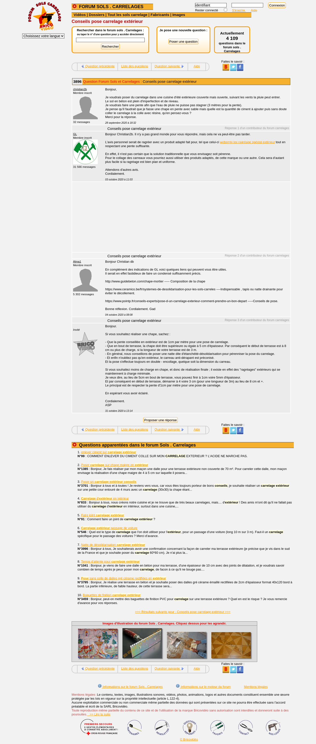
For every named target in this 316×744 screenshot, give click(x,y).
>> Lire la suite (99, 714)
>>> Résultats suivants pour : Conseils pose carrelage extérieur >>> (182, 612)
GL (75, 134)
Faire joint (102, 515)
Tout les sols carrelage (127, 15)
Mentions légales (256, 687)
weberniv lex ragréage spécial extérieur (247, 142)
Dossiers (96, 15)
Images (178, 15)
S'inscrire (239, 10)
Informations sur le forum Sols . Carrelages (130, 687)
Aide (254, 10)
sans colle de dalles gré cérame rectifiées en (123, 578)
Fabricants (160, 15)
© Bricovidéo (189, 739)
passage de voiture (109, 528)
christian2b (80, 89)
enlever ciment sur (108, 452)
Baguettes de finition (111, 595)
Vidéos (80, 15)
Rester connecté (207, 10)
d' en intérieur (105, 498)
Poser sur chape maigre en (114, 465)
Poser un (108, 482)
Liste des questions (134, 66)
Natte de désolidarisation (113, 545)
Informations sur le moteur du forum (203, 687)
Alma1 (77, 261)
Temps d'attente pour (110, 561)
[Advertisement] (195, 217)
